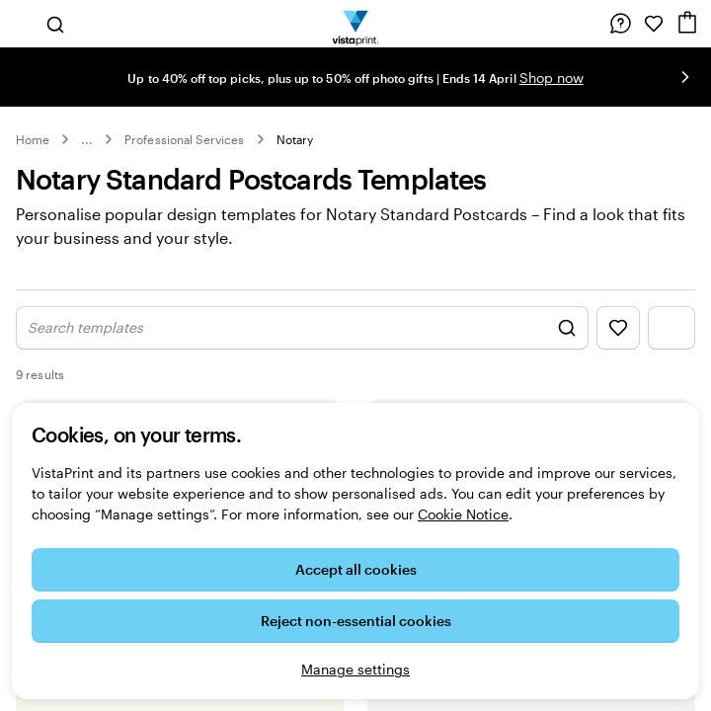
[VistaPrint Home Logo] (356, 24)
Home (32, 139)
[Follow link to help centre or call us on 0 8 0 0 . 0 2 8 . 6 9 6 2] (620, 24)
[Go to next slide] (685, 77)
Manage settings (355, 669)
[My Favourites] (654, 24)
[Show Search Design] (302, 348)
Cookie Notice (463, 514)
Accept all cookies (356, 569)
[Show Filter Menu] (671, 348)
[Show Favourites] (618, 348)
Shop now (551, 77)
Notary (294, 139)
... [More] (87, 139)
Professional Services (184, 139)
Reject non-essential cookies (356, 620)
